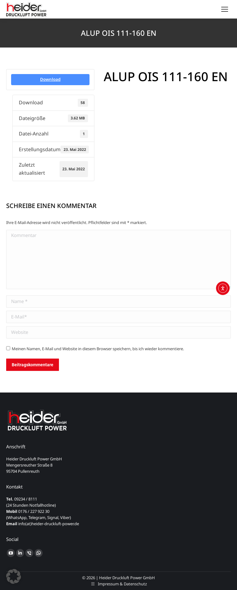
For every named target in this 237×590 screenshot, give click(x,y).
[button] (13, 576)
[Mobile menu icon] (224, 9)
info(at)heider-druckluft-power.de (48, 523)
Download (50, 79)
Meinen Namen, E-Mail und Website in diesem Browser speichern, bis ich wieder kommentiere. (98, 348)
